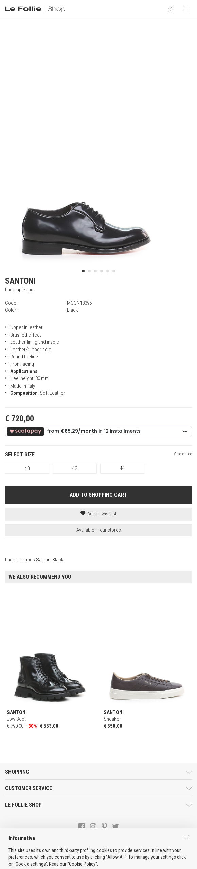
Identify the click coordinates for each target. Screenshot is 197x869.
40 (27, 468)
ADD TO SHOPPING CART (98, 495)
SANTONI (20, 280)
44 (122, 468)
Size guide (183, 453)
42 (74, 468)
